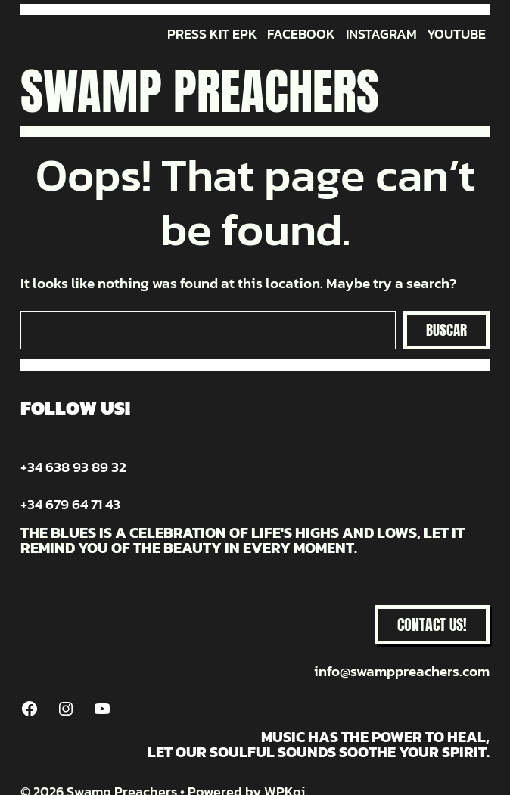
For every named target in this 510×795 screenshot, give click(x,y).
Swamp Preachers (199, 91)
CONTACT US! (432, 624)
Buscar (446, 329)
